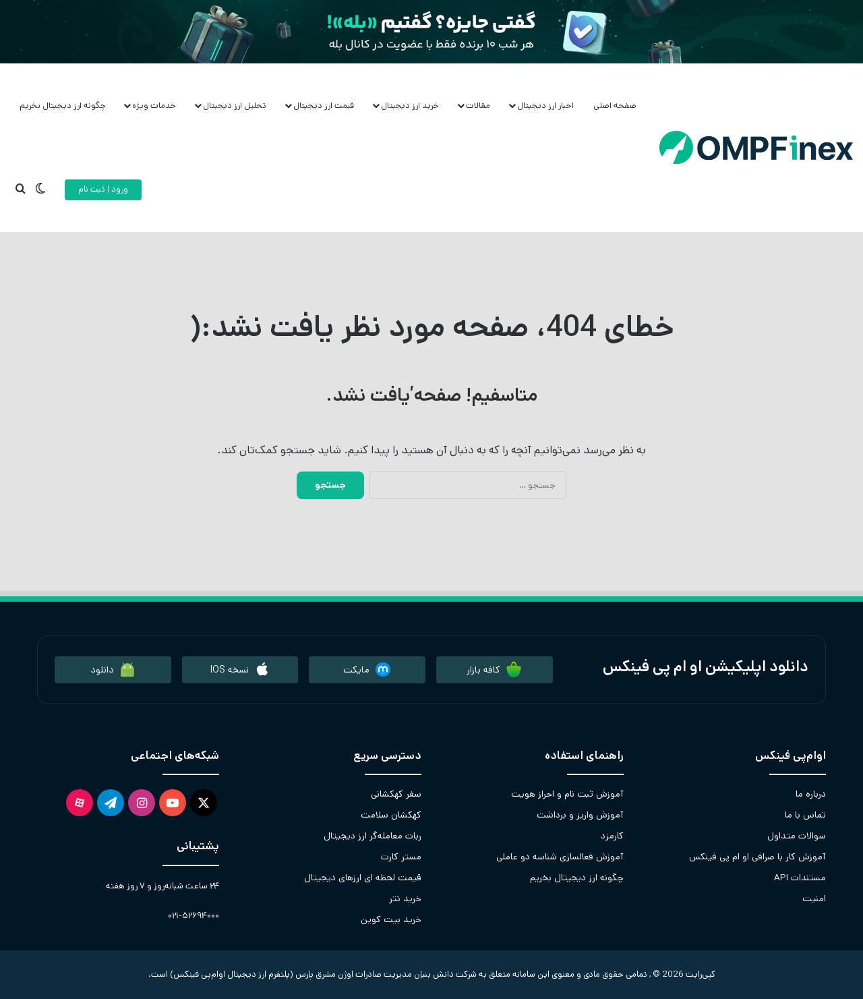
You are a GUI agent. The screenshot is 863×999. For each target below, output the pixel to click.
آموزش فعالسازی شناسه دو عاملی (560, 856)
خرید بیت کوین (391, 919)
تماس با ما (805, 815)
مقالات (478, 105)
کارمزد (612, 836)
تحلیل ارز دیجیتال (234, 105)
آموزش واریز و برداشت (580, 815)
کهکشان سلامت (391, 815)
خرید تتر (405, 898)
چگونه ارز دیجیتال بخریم (63, 105)
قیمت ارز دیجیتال (323, 105)
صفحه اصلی (614, 105)
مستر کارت (401, 856)
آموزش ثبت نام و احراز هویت (567, 794)
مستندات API (800, 877)
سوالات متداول (796, 836)
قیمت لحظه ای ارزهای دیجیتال (362, 877)
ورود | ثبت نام (103, 189)
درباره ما (811, 794)
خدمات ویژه (154, 105)
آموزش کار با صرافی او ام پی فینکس (757, 856)
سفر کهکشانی (396, 794)
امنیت (814, 898)
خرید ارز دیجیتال (410, 105)
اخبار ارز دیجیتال (545, 105)
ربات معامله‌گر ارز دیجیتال (372, 836)
